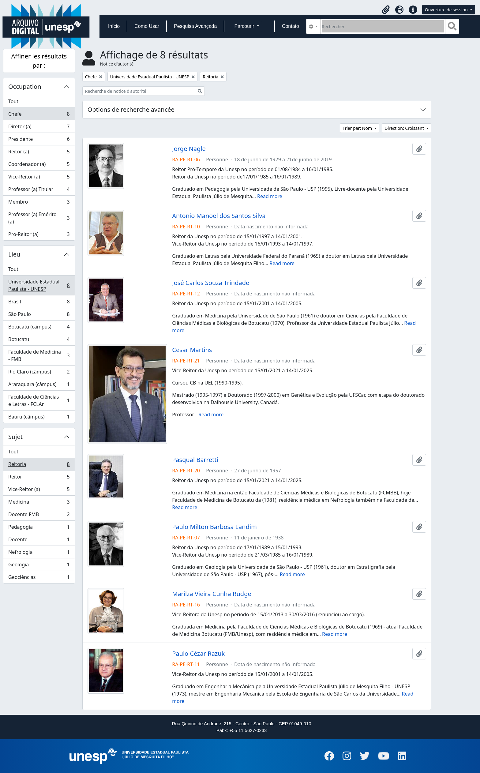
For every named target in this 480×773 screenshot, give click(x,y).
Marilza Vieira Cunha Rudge (211, 594)
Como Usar (146, 26)
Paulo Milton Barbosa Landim (214, 527)
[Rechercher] (382, 26)
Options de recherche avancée (131, 109)
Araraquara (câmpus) (39, 386)
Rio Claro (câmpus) (39, 373)
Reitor (39, 478)
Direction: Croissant (404, 128)
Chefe (39, 115)
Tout (13, 101)
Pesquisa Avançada (195, 26)
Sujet (15, 437)
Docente (39, 541)
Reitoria (39, 465)
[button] (386, 10)
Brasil (39, 303)
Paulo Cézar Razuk (198, 653)
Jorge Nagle (189, 148)
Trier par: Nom (358, 128)
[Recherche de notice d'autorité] (138, 91)
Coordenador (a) (39, 165)
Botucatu (39, 341)
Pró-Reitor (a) (39, 235)
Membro (39, 203)
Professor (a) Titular (39, 191)
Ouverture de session (447, 10)
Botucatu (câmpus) (39, 328)
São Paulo (39, 315)
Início (114, 26)
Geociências (39, 578)
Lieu (14, 254)
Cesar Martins (192, 350)
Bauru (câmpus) (39, 418)
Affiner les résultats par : (39, 60)
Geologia (39, 566)
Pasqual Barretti (195, 459)
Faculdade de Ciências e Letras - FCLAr (39, 400)
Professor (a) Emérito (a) (39, 218)
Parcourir (244, 26)
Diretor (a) (39, 128)
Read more (269, 196)
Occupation (24, 86)
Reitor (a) (39, 153)
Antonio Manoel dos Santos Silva (218, 216)
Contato (290, 26)
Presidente (39, 140)
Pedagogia (39, 528)
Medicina (39, 503)
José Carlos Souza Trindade (210, 283)
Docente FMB (39, 516)
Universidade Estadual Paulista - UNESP (39, 285)
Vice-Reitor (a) (39, 178)
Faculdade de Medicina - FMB (39, 355)
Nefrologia (39, 553)
